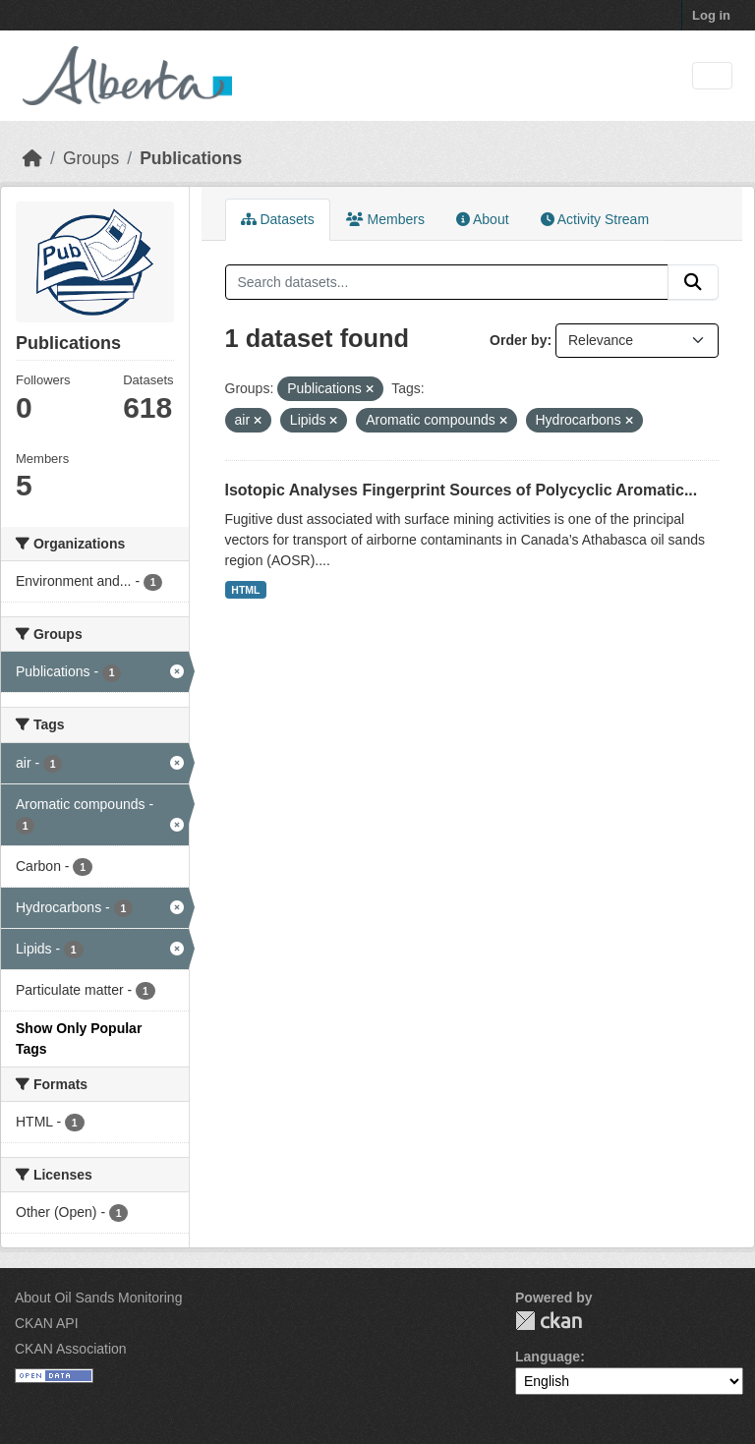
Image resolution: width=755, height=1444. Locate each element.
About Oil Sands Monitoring (98, 1297)
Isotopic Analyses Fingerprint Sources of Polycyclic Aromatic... (461, 490)
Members (385, 219)
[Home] (32, 158)
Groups (91, 158)
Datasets (278, 219)
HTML (245, 590)
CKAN (548, 1320)
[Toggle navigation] (712, 76)
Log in (711, 15)
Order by (518, 340)
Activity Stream (595, 219)
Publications (191, 158)
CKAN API (47, 1323)
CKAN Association (71, 1349)
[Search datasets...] (447, 282)
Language (547, 1356)
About (482, 219)
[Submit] (693, 282)
